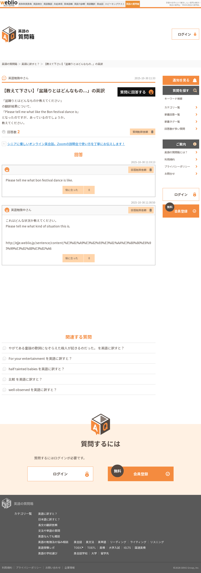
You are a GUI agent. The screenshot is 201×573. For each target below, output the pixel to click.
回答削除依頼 (138, 170)
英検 (102, 547)
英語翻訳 (91, 3)
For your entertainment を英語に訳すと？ (40, 358)
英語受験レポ (46, 547)
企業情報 (70, 567)
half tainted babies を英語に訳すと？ (37, 368)
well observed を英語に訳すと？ (33, 389)
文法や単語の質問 (49, 530)
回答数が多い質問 (174, 129)
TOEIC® (78, 547)
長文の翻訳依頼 (47, 525)
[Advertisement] (100, 33)
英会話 (100, 3)
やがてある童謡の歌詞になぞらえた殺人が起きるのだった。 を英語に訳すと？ (66, 348)
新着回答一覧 (172, 114)
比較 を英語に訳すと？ (25, 379)
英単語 (102, 542)
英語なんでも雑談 (49, 536)
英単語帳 (68, 3)
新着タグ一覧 (172, 121)
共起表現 (58, 3)
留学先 (105, 553)
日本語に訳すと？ (49, 519)
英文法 (90, 542)
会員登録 (176, 208)
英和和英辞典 (25, 3)
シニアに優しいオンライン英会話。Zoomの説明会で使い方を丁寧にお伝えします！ (66, 143)
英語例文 (37, 3)
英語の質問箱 (132, 3)
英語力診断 (79, 3)
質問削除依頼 (140, 132)
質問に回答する (133, 92)
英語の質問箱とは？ (175, 152)
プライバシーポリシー (177, 166)
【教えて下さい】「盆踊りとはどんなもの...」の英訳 (73, 64)
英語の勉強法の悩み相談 (53, 542)
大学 (94, 553)
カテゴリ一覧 (172, 107)
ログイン (184, 34)
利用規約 (169, 159)
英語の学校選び (47, 553)
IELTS (127, 547)
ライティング (138, 542)
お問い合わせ (53, 567)
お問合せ (169, 173)
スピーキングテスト (115, 3)
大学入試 (114, 547)
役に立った (71, 190)
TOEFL (91, 547)
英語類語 (47, 3)
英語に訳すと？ (30, 64)
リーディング (118, 542)
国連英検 (140, 547)
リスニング (157, 542)
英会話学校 (81, 553)
